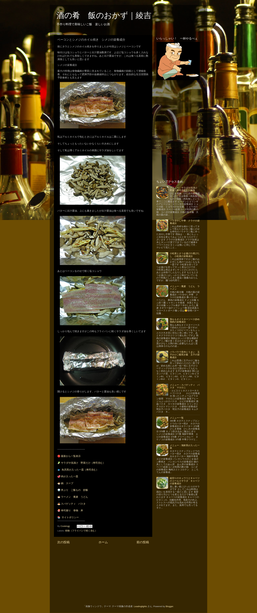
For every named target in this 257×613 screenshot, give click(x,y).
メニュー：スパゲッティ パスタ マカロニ (185, 386)
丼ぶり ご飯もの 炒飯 (74, 490)
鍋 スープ (67, 483)
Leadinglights (140, 606)
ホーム (103, 542)
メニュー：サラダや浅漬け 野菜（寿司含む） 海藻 (185, 189)
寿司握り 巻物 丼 (72, 510)
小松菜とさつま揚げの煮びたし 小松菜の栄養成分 (185, 254)
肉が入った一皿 (69, 476)
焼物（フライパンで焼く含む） (81, 530)
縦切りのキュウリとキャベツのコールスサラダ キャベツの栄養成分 (185, 481)
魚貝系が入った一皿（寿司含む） (80, 469)
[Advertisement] (103, 572)
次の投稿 (63, 542)
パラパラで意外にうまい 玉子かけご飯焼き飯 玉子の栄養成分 (185, 354)
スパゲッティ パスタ (73, 503)
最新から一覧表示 (71, 456)
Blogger (169, 606)
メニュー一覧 (177, 418)
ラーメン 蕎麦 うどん (74, 497)
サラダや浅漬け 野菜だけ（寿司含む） (83, 463)
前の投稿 (143, 542)
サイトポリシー (70, 517)
